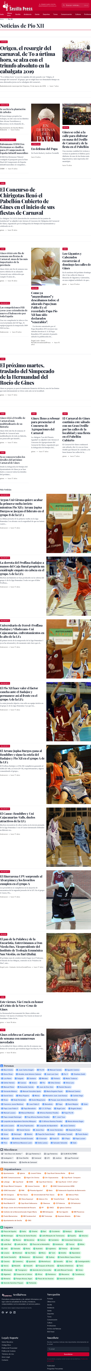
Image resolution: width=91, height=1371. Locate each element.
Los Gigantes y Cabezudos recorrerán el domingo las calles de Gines (76, 261)
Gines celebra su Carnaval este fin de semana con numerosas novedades (22, 1038)
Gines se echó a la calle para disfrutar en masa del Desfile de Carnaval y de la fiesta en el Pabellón (75, 139)
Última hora (9, 14)
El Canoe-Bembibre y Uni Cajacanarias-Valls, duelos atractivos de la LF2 (17, 817)
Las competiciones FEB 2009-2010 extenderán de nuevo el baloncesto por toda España (13, 312)
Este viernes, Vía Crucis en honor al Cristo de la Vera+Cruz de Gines (21, 1005)
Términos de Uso (8, 1354)
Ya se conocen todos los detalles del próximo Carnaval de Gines (12, 459)
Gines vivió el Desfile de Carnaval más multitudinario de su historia (12, 422)
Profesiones (51, 1326)
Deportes (46, 14)
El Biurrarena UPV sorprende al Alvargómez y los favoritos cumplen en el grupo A (21, 880)
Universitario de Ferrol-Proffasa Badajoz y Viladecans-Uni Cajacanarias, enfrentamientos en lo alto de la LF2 (22, 631)
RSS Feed (50, 1332)
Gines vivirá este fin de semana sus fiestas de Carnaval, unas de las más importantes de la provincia (14, 259)
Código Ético (6, 1345)
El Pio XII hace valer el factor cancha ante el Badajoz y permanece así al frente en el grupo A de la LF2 (19, 693)
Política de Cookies (9, 1351)
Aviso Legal (6, 1357)
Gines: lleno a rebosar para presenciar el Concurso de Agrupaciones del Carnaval (45, 425)
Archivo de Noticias (54, 1329)
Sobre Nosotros (7, 1342)
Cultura (78, 14)
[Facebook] (3, 1312)
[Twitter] (7, 1312)
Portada (50, 1299)
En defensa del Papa (44, 149)
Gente (37, 14)
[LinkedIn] (14, 1312)
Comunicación (66, 14)
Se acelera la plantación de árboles (13, 110)
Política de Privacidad (9, 1348)
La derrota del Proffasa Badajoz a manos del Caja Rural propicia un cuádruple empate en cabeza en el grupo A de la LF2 (22, 568)
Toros (55, 14)
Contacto (5, 1360)
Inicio (2, 19)
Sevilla (17, 14)
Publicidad (51, 1366)
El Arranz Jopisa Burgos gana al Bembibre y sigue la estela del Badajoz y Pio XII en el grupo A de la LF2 (22, 756)
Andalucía (27, 14)
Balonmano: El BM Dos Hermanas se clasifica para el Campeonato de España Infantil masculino (14, 148)
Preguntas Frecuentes (55, 1369)
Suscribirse (68, 1354)
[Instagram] (10, 1312)
